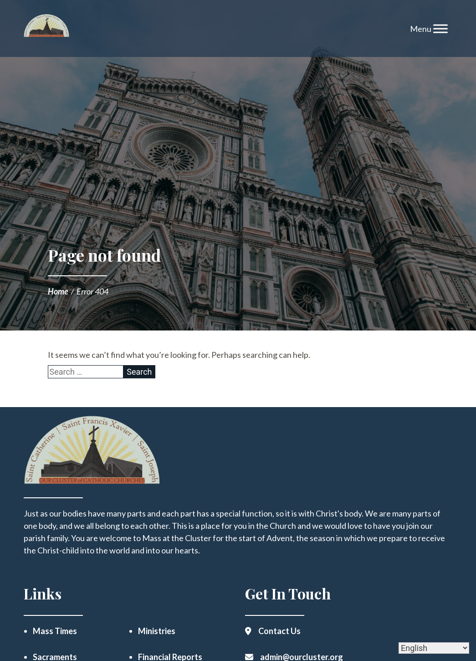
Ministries (156, 631)
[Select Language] (434, 648)
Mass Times (55, 631)
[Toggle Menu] (440, 28)
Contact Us (279, 631)
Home (58, 291)
